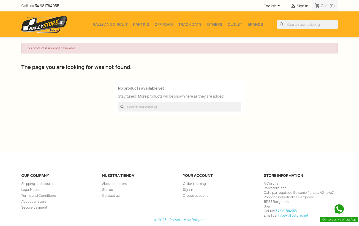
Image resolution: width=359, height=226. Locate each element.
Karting (141, 24)
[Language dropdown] (272, 6)
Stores (107, 189)
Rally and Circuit (110, 24)
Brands (255, 24)
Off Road (164, 24)
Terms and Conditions (38, 195)
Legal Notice (31, 189)
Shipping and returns (37, 183)
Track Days (190, 24)
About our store (33, 201)
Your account (198, 175)
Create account (195, 195)
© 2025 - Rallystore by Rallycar (179, 220)
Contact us (111, 195)
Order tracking (194, 183)
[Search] (307, 24)
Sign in (188, 189)
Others (214, 24)
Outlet (235, 24)
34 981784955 (47, 5)
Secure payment (34, 207)
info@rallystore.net (293, 215)
